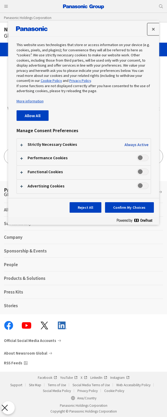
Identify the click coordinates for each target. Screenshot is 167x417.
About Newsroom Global (25, 353)
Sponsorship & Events (25, 251)
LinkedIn (98, 377)
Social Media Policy (57, 390)
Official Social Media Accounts (30, 341)
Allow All (32, 115)
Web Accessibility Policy (133, 385)
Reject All (85, 207)
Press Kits (13, 292)
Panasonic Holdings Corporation (27, 17)
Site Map (35, 385)
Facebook (47, 377)
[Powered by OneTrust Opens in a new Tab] (136, 221)
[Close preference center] (153, 29)
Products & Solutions (24, 278)
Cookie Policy (114, 390)
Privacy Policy (87, 390)
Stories (11, 305)
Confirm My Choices (129, 207)
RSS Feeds (13, 362)
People (11, 264)
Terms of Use (57, 385)
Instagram (119, 377)
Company (13, 237)
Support (16, 385)
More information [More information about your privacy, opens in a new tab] (30, 100)
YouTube (68, 377)
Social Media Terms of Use (91, 385)
